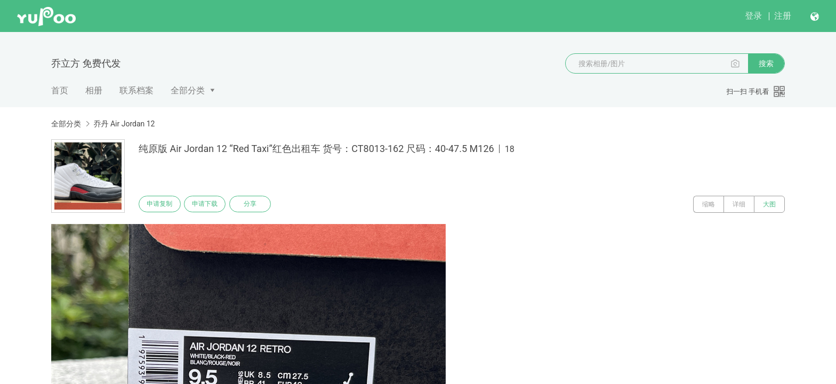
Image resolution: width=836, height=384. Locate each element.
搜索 (766, 63)
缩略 (708, 204)
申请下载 (209, 204)
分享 (257, 204)
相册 (93, 90)
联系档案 (136, 90)
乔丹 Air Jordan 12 (124, 123)
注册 (782, 16)
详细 (739, 204)
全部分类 (188, 90)
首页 (59, 90)
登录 (753, 16)
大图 (769, 204)
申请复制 (161, 204)
